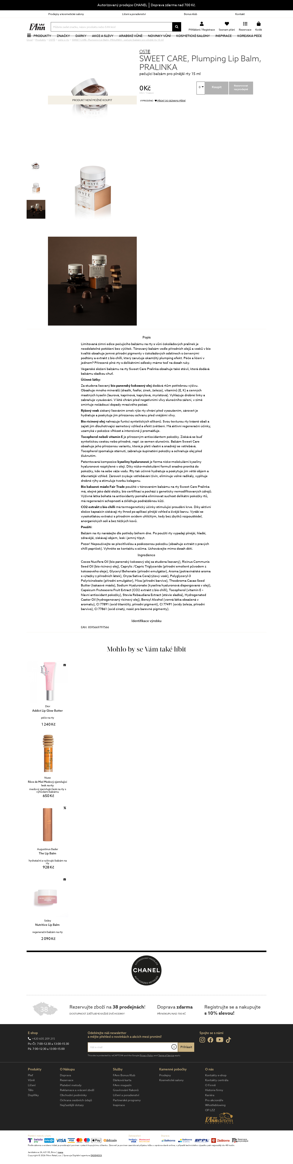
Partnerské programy (127, 1113)
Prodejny (165, 1088)
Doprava (65, 1088)
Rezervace (66, 1093)
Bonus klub (190, 14)
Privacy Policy (146, 1068)
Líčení (32, 1098)
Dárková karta (122, 1093)
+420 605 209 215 (43, 1051)
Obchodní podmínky (73, 1108)
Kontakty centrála (216, 1093)
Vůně (31, 1093)
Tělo (30, 1103)
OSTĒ (144, 64)
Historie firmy (214, 1103)
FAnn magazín (122, 1098)
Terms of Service (166, 1068)
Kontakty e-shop (215, 1088)
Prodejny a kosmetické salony (66, 14)
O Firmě (210, 1098)
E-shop (33, 1045)
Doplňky (33, 1108)
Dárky (83, 42)
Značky (65, 42)
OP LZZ (210, 1123)
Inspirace (226, 42)
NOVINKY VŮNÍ (161, 42)
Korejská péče (251, 42)
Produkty (44, 42)
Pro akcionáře (214, 1113)
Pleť (30, 1088)
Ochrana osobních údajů (76, 1113)
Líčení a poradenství (134, 14)
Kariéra (209, 1108)
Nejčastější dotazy (72, 1118)
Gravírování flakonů (126, 1103)
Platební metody (70, 1098)
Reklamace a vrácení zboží (77, 1103)
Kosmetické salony (195, 42)
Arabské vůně (133, 42)
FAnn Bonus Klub (124, 1088)
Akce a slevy (104, 42)
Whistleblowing (215, 1118)
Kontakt (240, 14)
